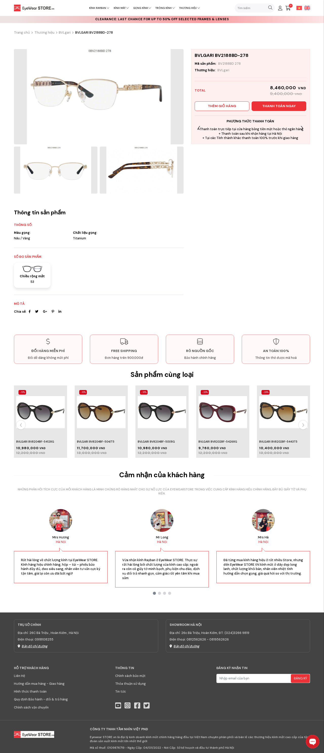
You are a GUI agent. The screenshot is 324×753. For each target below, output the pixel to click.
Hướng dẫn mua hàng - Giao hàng (39, 684)
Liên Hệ (19, 676)
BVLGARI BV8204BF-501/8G (156, 441)
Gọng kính (142, 8)
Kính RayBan (99, 8)
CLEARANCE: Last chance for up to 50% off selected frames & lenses (162, 19)
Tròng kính (165, 8)
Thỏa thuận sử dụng (130, 684)
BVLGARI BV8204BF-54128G (35, 441)
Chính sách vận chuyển (31, 707)
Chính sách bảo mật (130, 676)
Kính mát (121, 8)
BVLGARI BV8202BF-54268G (217, 441)
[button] (301, 128)
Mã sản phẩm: (205, 64)
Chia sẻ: (20, 312)
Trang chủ (22, 32)
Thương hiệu (189, 8)
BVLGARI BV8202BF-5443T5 (278, 441)
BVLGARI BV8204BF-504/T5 (95, 441)
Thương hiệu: (205, 70)
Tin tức (120, 692)
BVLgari (65, 32)
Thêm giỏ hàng (222, 106)
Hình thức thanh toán (30, 692)
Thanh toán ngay (279, 106)
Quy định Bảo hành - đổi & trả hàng (41, 699)
